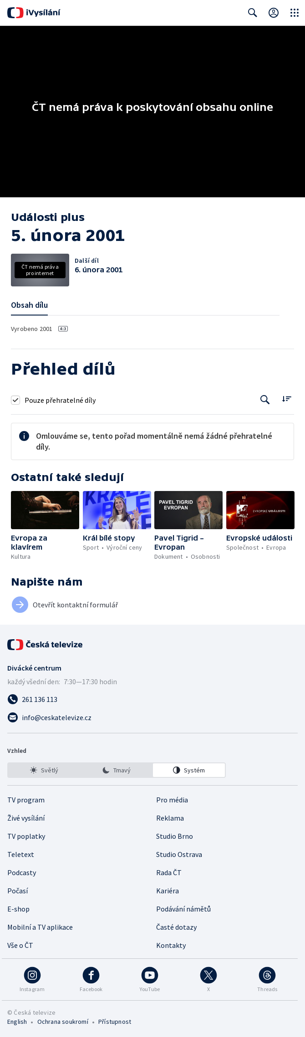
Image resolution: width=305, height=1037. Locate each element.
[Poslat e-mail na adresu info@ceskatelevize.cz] (152, 717)
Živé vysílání (26, 817)
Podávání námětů (183, 908)
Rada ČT (169, 872)
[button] (45, 510)
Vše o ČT (20, 945)
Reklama (170, 817)
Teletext (20, 854)
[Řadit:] (286, 398)
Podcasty (21, 872)
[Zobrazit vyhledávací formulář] (252, 12)
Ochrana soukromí (62, 1021)
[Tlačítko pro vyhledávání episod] (265, 399)
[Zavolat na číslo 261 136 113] (152, 699)
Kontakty (171, 945)
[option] (44, 770)
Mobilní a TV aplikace (40, 927)
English (17, 1021)
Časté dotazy (176, 927)
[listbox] (116, 770)
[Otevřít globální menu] (294, 12)
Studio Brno (174, 836)
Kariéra (167, 890)
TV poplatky (26, 836)
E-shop (18, 908)
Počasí (17, 890)
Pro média (172, 799)
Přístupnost (114, 1021)
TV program (26, 799)
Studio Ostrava (179, 854)
